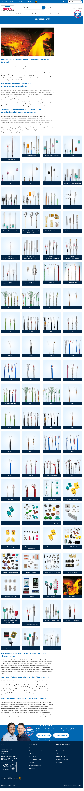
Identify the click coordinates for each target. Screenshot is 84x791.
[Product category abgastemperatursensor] (52, 639)
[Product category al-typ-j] (31, 418)
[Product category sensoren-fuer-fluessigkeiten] (72, 611)
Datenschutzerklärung (62, 759)
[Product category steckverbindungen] (72, 490)
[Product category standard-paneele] (31, 563)
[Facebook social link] (63, 2)
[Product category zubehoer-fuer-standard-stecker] (52, 563)
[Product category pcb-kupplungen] (10, 538)
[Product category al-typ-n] (31, 466)
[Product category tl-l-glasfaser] (31, 370)
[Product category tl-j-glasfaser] (72, 322)
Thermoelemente (33, 748)
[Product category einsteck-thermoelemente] (72, 198)
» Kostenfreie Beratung (43, 740)
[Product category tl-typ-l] (72, 346)
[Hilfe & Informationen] (34, 7)
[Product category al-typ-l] (52, 442)
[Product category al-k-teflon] (52, 394)
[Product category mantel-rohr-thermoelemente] (72, 174)
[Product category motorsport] (72, 587)
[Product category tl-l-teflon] (10, 370)
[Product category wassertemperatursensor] (31, 613)
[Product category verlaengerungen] (52, 490)
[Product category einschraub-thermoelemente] (10, 198)
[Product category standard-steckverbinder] (72, 538)
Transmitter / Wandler (35, 765)
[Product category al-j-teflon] (52, 418)
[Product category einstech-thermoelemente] (10, 222)
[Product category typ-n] (10, 174)
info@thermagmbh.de (11, 760)
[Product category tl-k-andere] (10, 322)
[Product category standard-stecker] (52, 538)
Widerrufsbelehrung (61, 756)
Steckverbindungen (34, 756)
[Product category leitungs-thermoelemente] (52, 198)
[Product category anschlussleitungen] (52, 466)
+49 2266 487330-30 (11, 756)
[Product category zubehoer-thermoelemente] (52, 222)
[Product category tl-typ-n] (72, 370)
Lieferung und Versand (62, 751)
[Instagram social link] (65, 2)
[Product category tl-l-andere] (52, 370)
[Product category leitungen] (52, 273)
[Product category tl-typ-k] (10, 298)
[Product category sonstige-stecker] (72, 563)
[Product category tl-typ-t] (52, 346)
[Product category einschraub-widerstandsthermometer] (52, 248)
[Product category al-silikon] (31, 490)
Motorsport (32, 768)
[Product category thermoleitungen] (72, 273)
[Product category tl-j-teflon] (52, 322)
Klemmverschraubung (35, 759)
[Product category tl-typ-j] (31, 322)
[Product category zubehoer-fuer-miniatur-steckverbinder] (31, 538)
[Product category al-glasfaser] (10, 490)
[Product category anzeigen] (31, 587)
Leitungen (31, 753)
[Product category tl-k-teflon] (31, 298)
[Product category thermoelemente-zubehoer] (31, 639)
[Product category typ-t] (31, 174)
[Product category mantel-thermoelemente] (52, 146)
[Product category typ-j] (52, 174)
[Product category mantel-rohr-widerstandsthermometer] (31, 248)
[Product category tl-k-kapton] (72, 298)
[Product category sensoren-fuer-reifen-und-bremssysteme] (10, 612)
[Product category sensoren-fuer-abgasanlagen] (52, 611)
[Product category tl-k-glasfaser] (52, 298)
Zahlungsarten (60, 748)
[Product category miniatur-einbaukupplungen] (52, 514)
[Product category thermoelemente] (31, 146)
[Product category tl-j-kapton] (10, 346)
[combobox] (75, 1)
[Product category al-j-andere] (10, 442)
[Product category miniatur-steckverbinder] (31, 514)
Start (32, 22)
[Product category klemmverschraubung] (10, 587)
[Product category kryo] (10, 148)
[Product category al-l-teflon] (72, 442)
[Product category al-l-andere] (10, 466)
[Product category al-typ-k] (31, 394)
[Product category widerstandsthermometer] (72, 222)
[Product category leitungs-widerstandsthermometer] (10, 248)
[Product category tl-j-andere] (31, 346)
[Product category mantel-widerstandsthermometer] (10, 274)
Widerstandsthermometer (36, 750)
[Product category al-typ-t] (31, 442)
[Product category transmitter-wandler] (52, 587)
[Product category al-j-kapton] (72, 418)
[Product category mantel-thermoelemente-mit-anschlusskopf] (31, 222)
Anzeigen (31, 762)
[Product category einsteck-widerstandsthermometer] (72, 248)
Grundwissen (38, 22)
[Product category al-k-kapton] (72, 394)
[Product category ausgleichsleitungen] (10, 394)
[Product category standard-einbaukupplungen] (10, 563)
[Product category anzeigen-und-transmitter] (10, 639)
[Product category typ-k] (72, 146)
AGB (57, 753)
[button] (75, 1)
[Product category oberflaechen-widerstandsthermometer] (31, 274)
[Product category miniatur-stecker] (10, 514)
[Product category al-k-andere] (10, 418)
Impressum (59, 762)
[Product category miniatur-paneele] (72, 514)
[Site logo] (7, 7)
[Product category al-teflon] (72, 466)
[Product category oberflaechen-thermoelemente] (31, 198)
